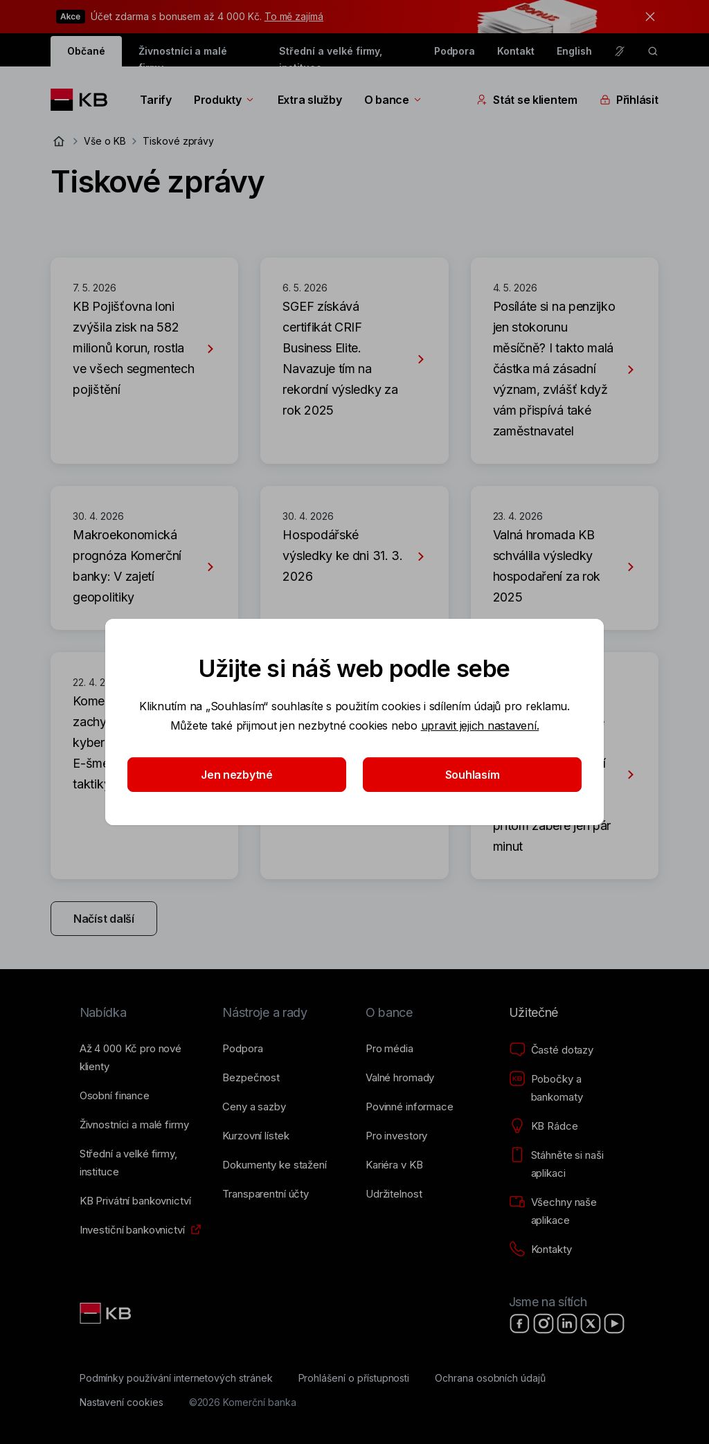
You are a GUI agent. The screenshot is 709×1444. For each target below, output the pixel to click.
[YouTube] (614, 1323)
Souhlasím (472, 775)
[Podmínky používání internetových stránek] (176, 1378)
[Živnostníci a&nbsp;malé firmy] (134, 1125)
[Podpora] (242, 1049)
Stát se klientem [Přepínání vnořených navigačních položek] (526, 100)
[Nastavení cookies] (121, 1402)
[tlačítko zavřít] (646, 16)
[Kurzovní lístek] (255, 1136)
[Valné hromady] (400, 1078)
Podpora (455, 51)
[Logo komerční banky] (84, 100)
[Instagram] (543, 1323)
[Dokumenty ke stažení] (274, 1165)
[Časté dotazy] (551, 1050)
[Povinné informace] (410, 1107)
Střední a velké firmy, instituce (330, 55)
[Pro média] (389, 1049)
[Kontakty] (540, 1249)
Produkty (224, 100)
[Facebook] (520, 1323)
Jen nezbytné (237, 775)
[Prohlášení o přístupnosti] (354, 1378)
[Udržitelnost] (394, 1194)
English (574, 51)
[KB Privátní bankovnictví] (135, 1201)
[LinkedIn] (567, 1323)
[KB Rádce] (543, 1126)
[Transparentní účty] (265, 1194)
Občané (86, 51)
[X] (591, 1323)
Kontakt (516, 51)
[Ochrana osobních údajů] (490, 1378)
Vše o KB (105, 141)
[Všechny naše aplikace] (569, 1211)
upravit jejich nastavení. (480, 725)
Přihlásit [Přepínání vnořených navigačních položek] (629, 100)
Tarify (155, 100)
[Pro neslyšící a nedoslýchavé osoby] (619, 51)
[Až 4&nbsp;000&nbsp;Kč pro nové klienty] (140, 1058)
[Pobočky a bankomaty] (569, 1088)
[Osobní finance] (115, 1096)
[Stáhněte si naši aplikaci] (569, 1164)
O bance (393, 100)
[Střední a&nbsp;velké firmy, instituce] (140, 1163)
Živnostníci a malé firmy (182, 55)
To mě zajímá (293, 16)
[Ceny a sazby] (253, 1107)
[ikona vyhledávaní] (652, 51)
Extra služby (310, 100)
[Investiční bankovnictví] (132, 1230)
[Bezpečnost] (251, 1078)
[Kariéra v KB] (394, 1165)
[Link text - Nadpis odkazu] (107, 1313)
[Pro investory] (396, 1136)
